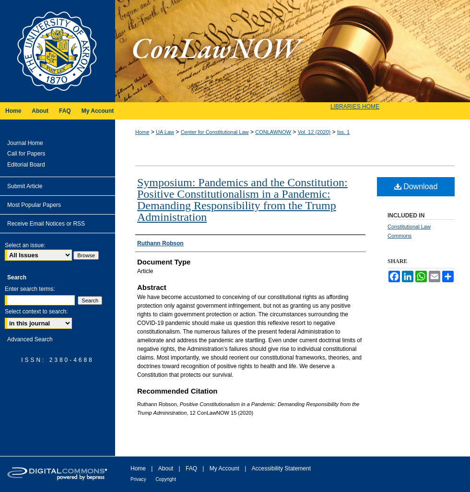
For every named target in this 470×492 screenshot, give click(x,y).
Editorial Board (26, 164)
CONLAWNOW (273, 132)
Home (142, 132)
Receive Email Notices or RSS (46, 223)
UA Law (165, 132)
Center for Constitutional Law (215, 132)
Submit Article (24, 186)
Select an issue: (25, 245)
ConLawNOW (292, 51)
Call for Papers (26, 153)
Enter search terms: (30, 289)
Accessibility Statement (281, 468)
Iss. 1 (343, 132)
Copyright (165, 479)
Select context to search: (36, 311)
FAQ (191, 468)
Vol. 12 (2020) (314, 132)
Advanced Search (30, 339)
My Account (224, 468)
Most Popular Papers (34, 205)
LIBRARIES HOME (354, 106)
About (165, 468)
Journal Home (25, 143)
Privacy (138, 479)
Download (416, 186)
